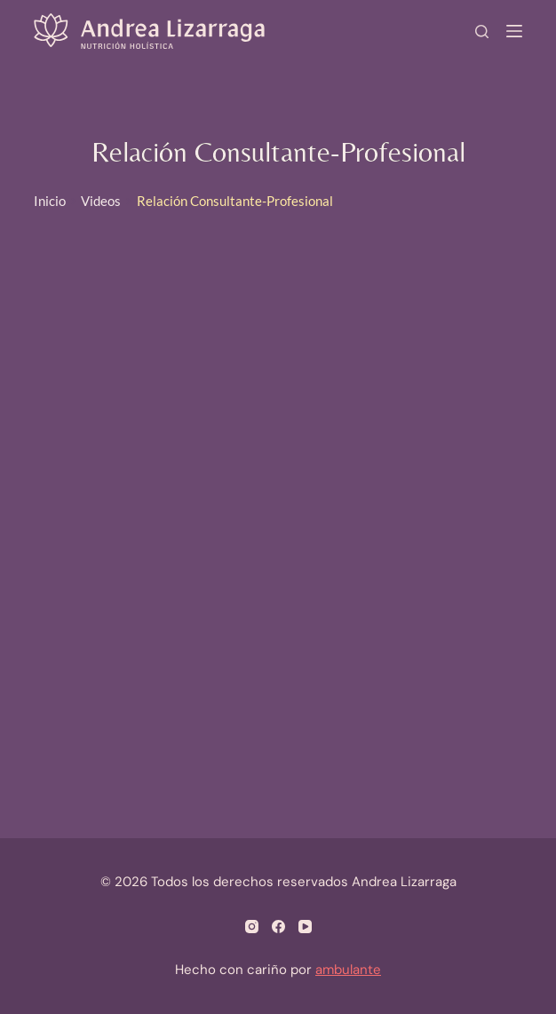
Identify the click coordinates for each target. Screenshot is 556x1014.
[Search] (481, 31)
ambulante (348, 969)
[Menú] (514, 31)
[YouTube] (305, 926)
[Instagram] (251, 926)
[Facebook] (278, 926)
